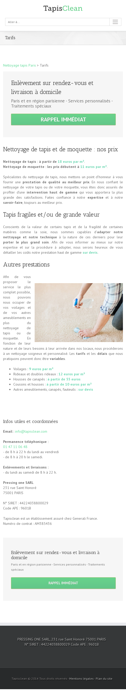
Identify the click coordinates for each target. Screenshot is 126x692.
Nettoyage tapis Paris (19, 65)
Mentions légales (81, 678)
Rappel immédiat (63, 119)
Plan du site (104, 678)
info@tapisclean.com (31, 431)
